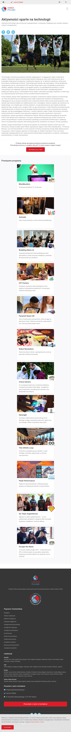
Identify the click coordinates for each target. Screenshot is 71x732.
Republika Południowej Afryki (43, 681)
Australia (49, 666)
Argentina (33, 659)
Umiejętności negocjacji (10, 627)
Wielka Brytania (21, 672)
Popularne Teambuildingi (13, 609)
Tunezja (19, 681)
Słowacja (6, 676)
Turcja (10, 672)
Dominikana (56, 659)
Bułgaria (44, 672)
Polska (6, 674)
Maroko (29, 681)
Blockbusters (24, 184)
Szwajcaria (15, 674)
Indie (31, 666)
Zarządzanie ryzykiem (10, 642)
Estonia (14, 672)
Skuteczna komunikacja (10, 636)
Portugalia (33, 674)
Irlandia (56, 672)
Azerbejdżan (26, 674)
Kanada (6, 659)
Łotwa (25, 676)
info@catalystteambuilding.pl (15, 689)
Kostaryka (6, 661)
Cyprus (64, 672)
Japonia (60, 666)
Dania (11, 676)
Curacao (12, 661)
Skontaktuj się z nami (35, 149)
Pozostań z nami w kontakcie (35, 704)
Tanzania (53, 681)
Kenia (32, 681)
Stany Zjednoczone (17, 659)
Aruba (61, 659)
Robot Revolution (26, 349)
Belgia (60, 672)
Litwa (42, 674)
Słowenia (56, 674)
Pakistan (6, 681)
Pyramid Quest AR (26, 316)
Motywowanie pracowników (11, 645)
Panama (50, 659)
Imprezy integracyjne (9, 615)
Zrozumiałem (7, 727)
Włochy (6, 672)
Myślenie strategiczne (10, 618)
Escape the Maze (26, 547)
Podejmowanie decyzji (10, 639)
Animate (22, 217)
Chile (28, 659)
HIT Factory (24, 283)
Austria (21, 674)
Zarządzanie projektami (10, 648)
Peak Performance (27, 481)
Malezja (9, 666)
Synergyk (23, 415)
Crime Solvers (25, 382)
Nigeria (24, 681)
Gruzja (10, 674)
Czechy (51, 674)
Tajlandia (35, 666)
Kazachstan (50, 672)
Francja (39, 672)
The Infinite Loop (26, 448)
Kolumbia (17, 661)
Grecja (38, 674)
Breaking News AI (26, 250)
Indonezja (26, 666)
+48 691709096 (18, 2)
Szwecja (30, 676)
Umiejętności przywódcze (11, 630)
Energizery (7, 613)
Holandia (28, 672)
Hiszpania (20, 676)
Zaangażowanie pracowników (12, 624)
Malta (61, 674)
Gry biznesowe (8, 633)
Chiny (5, 666)
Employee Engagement (10, 621)
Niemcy (15, 676)
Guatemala (44, 659)
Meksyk (39, 659)
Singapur (20, 666)
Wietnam (54, 666)
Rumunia (46, 674)
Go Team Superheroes (28, 514)
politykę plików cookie (36, 722)
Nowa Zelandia (42, 666)
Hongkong (15, 666)
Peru (10, 659)
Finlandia (33, 672)
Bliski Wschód (13, 681)
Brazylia (25, 659)
